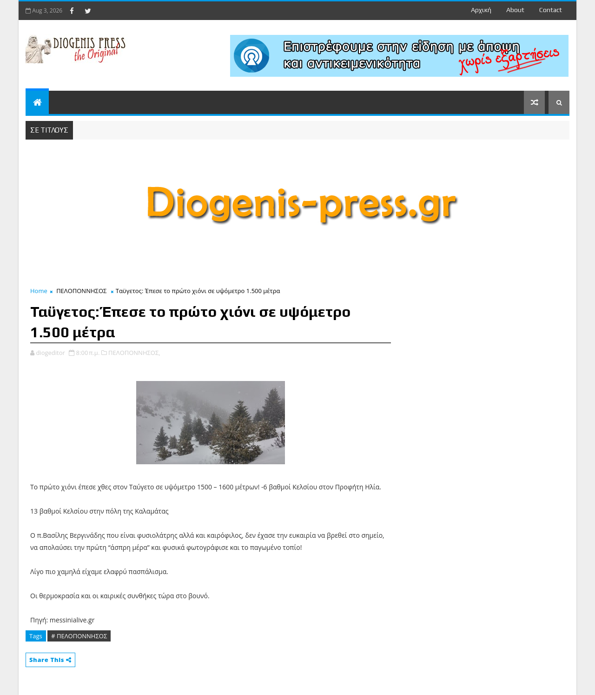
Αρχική (481, 9)
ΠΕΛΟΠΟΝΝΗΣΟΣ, (134, 352)
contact (550, 9)
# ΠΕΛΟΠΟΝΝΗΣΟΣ (79, 636)
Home (38, 291)
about (515, 9)
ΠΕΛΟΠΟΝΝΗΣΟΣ (81, 291)
